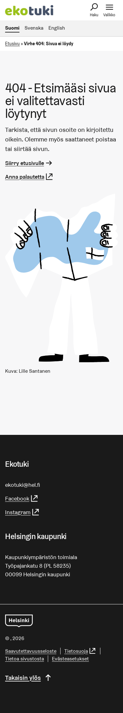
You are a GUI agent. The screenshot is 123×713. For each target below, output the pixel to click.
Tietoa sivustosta (24, 658)
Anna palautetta (29, 176)
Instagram (22, 512)
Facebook (22, 498)
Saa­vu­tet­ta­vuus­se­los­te (30, 651)
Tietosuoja (80, 651)
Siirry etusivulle (29, 163)
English (56, 28)
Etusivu (12, 44)
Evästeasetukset (70, 658)
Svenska (34, 28)
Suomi (12, 28)
